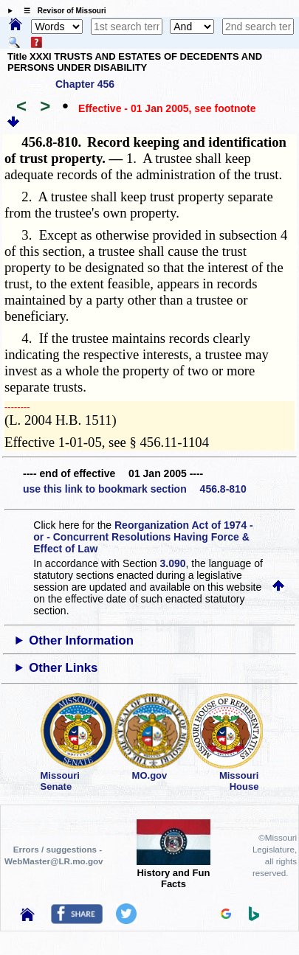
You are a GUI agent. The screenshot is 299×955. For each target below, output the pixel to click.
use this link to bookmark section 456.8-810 (135, 489)
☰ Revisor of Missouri (61, 11)
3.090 (173, 563)
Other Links (63, 668)
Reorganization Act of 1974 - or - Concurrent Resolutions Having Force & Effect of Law (142, 537)
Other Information (81, 640)
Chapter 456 (84, 84)
